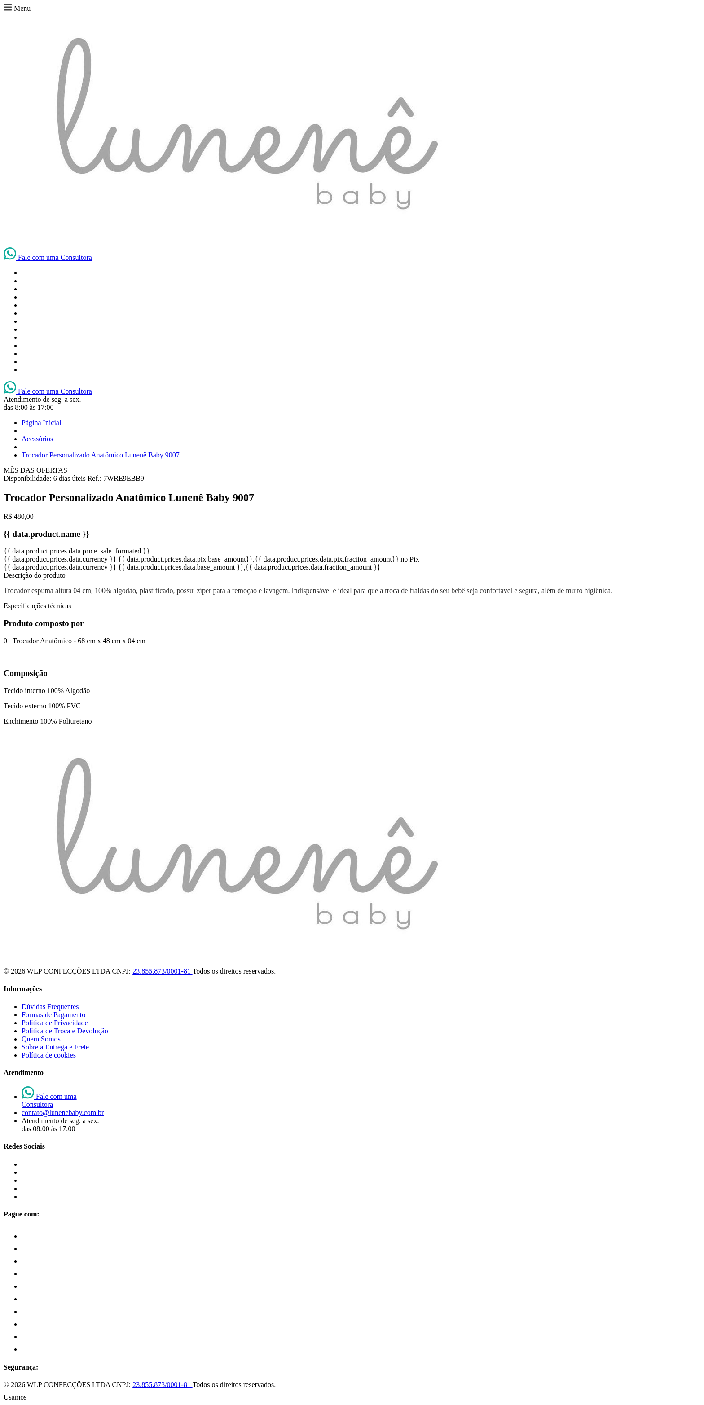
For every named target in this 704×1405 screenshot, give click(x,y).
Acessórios (37, 439)
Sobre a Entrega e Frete (55, 1047)
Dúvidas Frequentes (50, 1006)
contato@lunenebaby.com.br (63, 1112)
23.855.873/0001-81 (162, 971)
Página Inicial (41, 422)
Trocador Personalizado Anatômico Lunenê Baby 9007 (101, 455)
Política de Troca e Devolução (65, 1031)
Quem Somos (41, 1039)
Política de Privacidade (55, 1023)
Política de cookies (49, 1055)
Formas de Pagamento (53, 1015)
